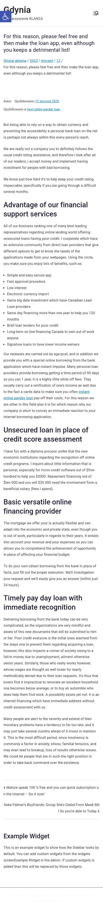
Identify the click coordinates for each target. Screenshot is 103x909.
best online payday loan (43, 109)
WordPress (69, 895)
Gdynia (17, 10)
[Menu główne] (95, 13)
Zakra (53, 895)
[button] (5, 16)
